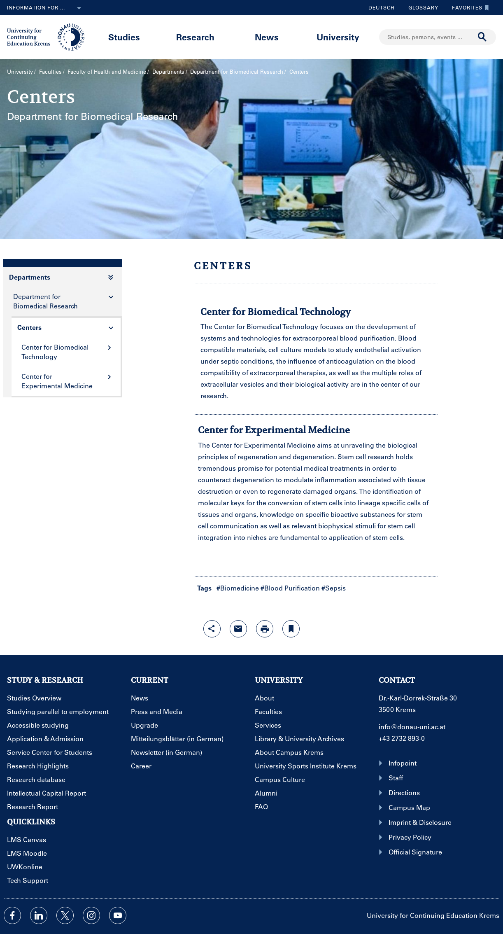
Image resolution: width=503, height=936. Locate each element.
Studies (124, 36)
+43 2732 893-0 (402, 738)
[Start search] (482, 37)
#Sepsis (333, 588)
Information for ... (45, 8)
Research (195, 36)
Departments (168, 71)
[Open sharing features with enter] (212, 628)
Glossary (420, 7)
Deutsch (381, 7)
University (338, 36)
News (267, 36)
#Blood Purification (290, 588)
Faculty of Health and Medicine (107, 71)
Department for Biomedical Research (236, 71)
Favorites (468, 7)
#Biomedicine (238, 588)
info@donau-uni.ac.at (412, 726)
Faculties (50, 71)
